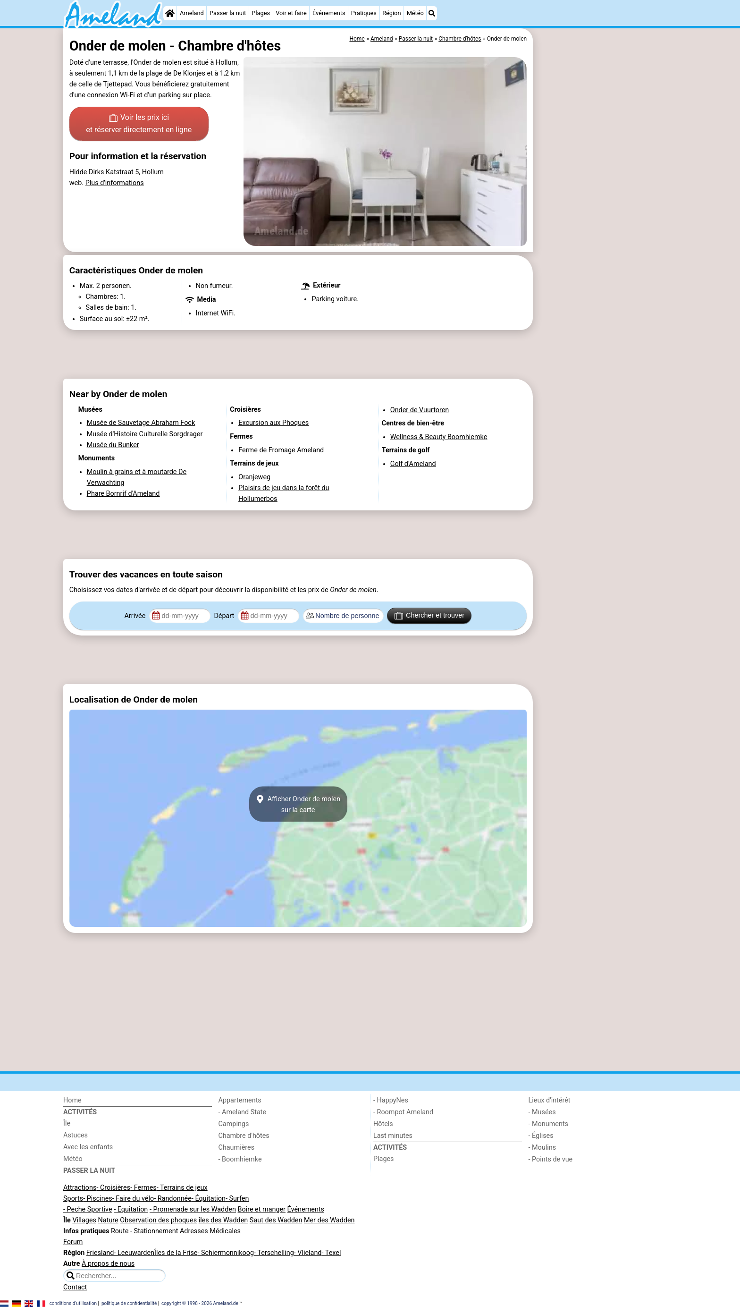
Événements (328, 13)
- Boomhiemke (240, 1159)
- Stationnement (154, 1231)
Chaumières (237, 1148)
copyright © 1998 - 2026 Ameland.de (199, 1303)
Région (391, 13)
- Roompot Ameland (403, 1112)
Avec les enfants (88, 1147)
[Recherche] (432, 13)
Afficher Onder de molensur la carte (298, 804)
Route (119, 1231)
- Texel (331, 1253)
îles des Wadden (223, 1220)
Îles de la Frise (175, 1253)
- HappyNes (390, 1100)
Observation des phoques (158, 1220)
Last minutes (392, 1136)
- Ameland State (243, 1112)
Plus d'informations (114, 183)
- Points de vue (551, 1159)
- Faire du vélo (133, 1199)
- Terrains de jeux (182, 1188)
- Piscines (97, 1199)
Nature (108, 1220)
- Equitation (131, 1209)
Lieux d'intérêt (550, 1100)
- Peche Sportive (87, 1209)
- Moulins (542, 1148)
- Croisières (113, 1188)
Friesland (100, 1253)
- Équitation (209, 1199)
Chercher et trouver (429, 615)
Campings (234, 1124)
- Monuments (549, 1124)
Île (66, 1123)
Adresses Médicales (210, 1231)
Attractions (79, 1188)
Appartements (240, 1100)
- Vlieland (308, 1253)
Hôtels (383, 1124)
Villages (84, 1220)
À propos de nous (108, 1264)
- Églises (541, 1136)
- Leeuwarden (134, 1253)
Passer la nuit (228, 13)
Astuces (75, 1135)
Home (72, 1100)
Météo (415, 13)
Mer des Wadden (329, 1220)
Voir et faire (291, 13)
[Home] (170, 13)
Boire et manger (261, 1209)
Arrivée (136, 616)
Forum (73, 1242)
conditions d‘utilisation (73, 1303)
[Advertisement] (606, 245)
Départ (225, 616)
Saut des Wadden (276, 1220)
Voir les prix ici (139, 124)
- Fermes (143, 1188)
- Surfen (237, 1199)
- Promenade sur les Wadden (193, 1209)
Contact (75, 1287)
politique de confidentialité (129, 1303)
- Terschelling (274, 1253)
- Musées (542, 1112)
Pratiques (364, 13)
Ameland (192, 13)
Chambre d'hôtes (244, 1136)
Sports (73, 1199)
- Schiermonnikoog (225, 1253)
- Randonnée (173, 1199)
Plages (261, 13)
